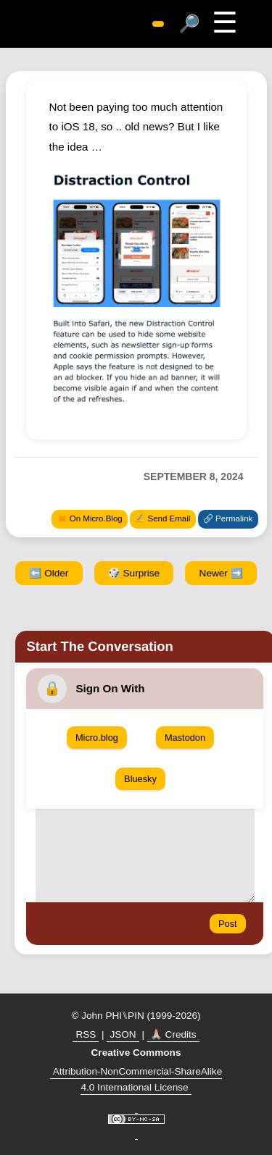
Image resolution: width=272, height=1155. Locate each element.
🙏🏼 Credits (173, 1034)
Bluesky (140, 778)
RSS (85, 1034)
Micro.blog (96, 737)
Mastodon (185, 737)
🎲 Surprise (134, 573)
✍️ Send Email (162, 518)
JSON (123, 1034)
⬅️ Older (48, 573)
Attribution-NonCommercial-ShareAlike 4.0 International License (137, 1079)
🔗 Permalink (227, 518)
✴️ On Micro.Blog (90, 518)
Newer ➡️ (221, 573)
